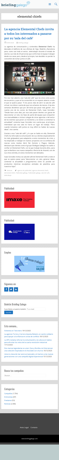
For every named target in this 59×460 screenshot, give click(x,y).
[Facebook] (6, 289)
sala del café (45, 173)
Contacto (34, 427)
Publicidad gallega (21, 173)
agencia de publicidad (24, 170)
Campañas (8, 393)
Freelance (8, 400)
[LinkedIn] (16, 289)
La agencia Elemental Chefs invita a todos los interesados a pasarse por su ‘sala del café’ (29, 33)
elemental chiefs (9, 173)
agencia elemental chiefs (40, 170)
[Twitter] (11, 289)
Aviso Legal (24, 427)
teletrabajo (7, 175)
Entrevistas (8, 397)
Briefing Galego (23, 43)
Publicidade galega (34, 173)
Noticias (9, 170)
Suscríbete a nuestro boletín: (15, 309)
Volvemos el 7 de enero (13, 331)
